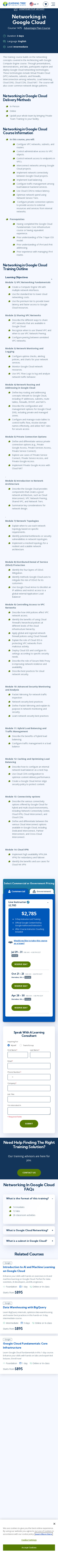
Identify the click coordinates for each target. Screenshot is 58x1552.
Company (12, 1083)
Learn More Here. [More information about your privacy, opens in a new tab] (43, 1534)
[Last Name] (40, 1055)
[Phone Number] (29, 1077)
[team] (21, 1045)
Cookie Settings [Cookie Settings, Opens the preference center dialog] (29, 1540)
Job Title (11, 1094)
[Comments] (29, 1111)
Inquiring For (13, 1041)
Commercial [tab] (16, 891)
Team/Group (28, 1045)
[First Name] (18, 1055)
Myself (13, 1045)
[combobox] (11, 1077)
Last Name (34, 1050)
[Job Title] (29, 1099)
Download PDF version (31, 9)
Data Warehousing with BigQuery (24, 1307)
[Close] (54, 1523)
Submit (29, 1123)
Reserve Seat (21, 964)
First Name (12, 1050)
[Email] (29, 1066)
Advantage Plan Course (37, 28)
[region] (31, 981)
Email (10, 1061)
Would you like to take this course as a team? (30, 942)
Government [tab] (41, 891)
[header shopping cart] (45, 4)
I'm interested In (14, 1105)
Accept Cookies (29, 1547)
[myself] (9, 1045)
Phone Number (14, 1072)
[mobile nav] (53, 4)
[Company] (29, 1088)
